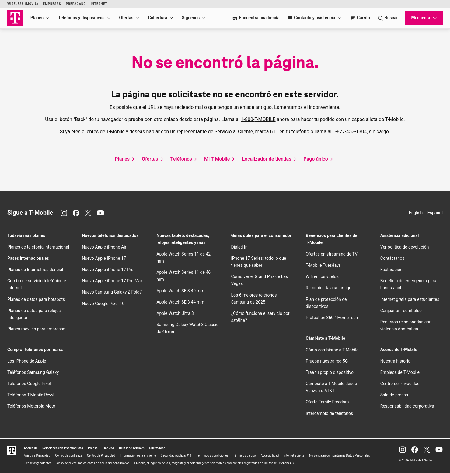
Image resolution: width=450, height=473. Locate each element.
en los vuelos (322, 276)
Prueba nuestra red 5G (327, 361)
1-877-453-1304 (350, 131)
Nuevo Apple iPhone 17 (104, 258)
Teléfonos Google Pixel (29, 383)
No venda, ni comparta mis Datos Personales (339, 455)
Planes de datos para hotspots (36, 299)
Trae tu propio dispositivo (330, 372)
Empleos (108, 448)
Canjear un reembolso (401, 310)
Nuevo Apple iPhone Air (104, 247)
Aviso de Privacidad (37, 455)
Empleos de (400, 372)
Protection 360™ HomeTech (332, 317)
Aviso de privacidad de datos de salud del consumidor (92, 463)
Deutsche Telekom (131, 448)
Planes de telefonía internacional (38, 247)
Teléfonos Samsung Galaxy (33, 372)
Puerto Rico (157, 448)
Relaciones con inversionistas (62, 448)
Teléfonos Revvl (30, 394)
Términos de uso (244, 455)
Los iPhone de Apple (26, 361)
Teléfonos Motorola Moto (31, 406)
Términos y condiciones (212, 455)
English (416, 212)
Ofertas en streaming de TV (332, 254)
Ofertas (126, 17)
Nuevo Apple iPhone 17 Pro (108, 269)
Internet (99, 3)
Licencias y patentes (37, 463)
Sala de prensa (394, 394)
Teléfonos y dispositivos (81, 17)
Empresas (52, 3)
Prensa (93, 448)
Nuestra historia (395, 361)
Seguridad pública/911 (176, 455)
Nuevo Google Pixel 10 (103, 303)
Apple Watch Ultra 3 (175, 313)
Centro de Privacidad (400, 383)
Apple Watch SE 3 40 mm (180, 290)
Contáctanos (392, 258)
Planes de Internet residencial (35, 269)
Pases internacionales (28, 258)
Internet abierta (294, 455)
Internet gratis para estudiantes (409, 299)
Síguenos (191, 17)
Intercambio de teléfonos (329, 413)
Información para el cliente (138, 455)
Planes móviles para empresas (36, 328)
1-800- (258, 119)
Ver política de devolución (404, 247)
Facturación (391, 269)
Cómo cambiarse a (332, 349)
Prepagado (76, 3)
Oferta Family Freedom (327, 401)
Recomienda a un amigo (328, 287)
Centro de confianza (68, 455)
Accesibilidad (270, 455)
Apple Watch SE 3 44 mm (180, 302)
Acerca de (30, 448)
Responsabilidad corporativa (407, 406)
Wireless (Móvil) (22, 3)
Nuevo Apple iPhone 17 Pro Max (112, 280)
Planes (37, 17)
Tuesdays (323, 265)
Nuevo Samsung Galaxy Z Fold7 (112, 292)
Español (435, 212)
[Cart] (360, 17)
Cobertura (157, 17)
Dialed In (239, 247)
